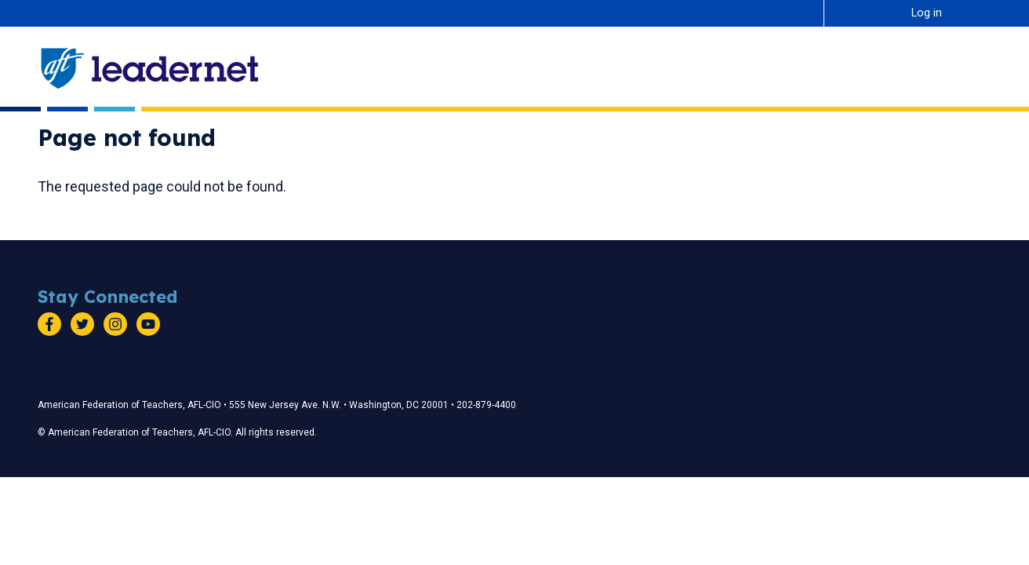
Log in (926, 13)
